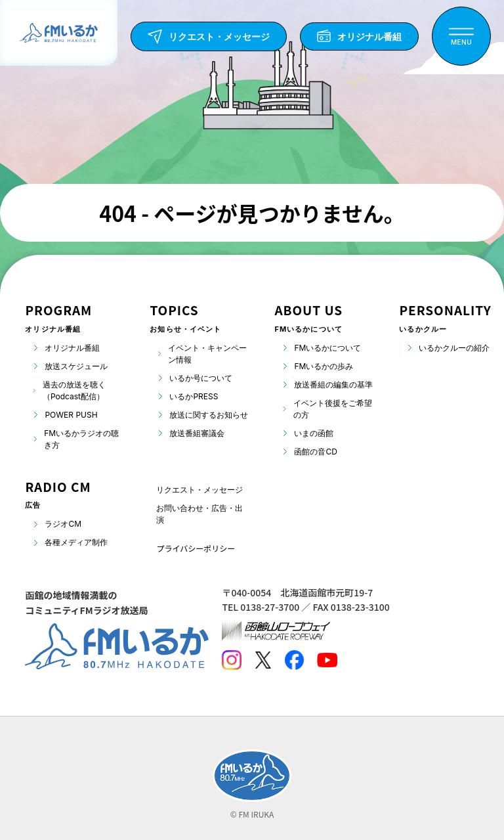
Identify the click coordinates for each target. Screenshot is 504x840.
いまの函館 (313, 433)
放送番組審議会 (196, 433)
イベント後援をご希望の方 (332, 409)
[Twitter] (263, 660)
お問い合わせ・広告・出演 (199, 514)
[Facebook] (294, 660)
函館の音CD (315, 451)
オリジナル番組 (72, 348)
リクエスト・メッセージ (199, 490)
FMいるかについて (327, 348)
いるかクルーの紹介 (454, 348)
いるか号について (200, 378)
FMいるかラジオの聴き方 (81, 439)
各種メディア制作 (76, 542)
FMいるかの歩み (323, 366)
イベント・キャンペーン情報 (207, 354)
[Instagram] (232, 660)
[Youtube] (327, 660)
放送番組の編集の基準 (333, 384)
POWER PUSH (71, 415)
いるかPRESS (193, 396)
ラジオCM (63, 524)
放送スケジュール (76, 366)
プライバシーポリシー (195, 548)
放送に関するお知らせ (208, 415)
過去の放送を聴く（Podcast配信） (74, 390)
